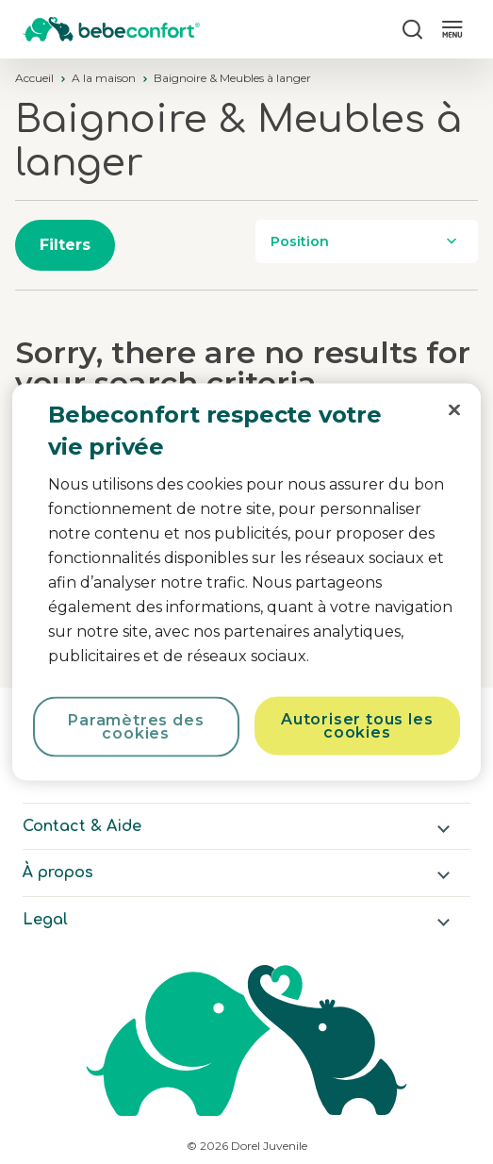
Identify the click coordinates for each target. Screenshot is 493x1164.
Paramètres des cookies (136, 726)
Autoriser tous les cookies (357, 725)
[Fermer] (454, 410)
